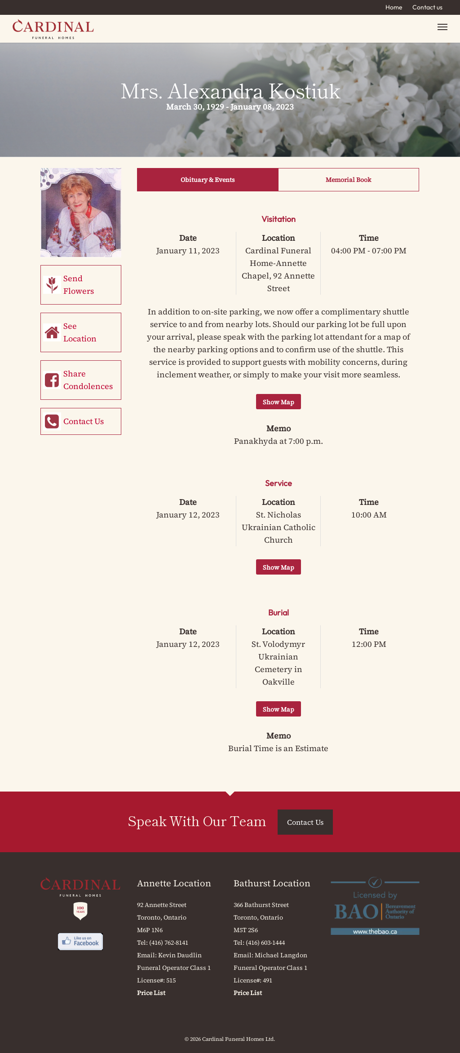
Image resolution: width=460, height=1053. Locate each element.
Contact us (427, 7)
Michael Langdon (281, 955)
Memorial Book (348, 179)
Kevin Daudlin (180, 955)
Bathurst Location (272, 883)
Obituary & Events (208, 179)
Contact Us (83, 421)
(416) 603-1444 (265, 942)
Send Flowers (78, 284)
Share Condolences (88, 380)
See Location (80, 332)
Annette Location (174, 883)
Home (393, 7)
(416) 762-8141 (168, 942)
